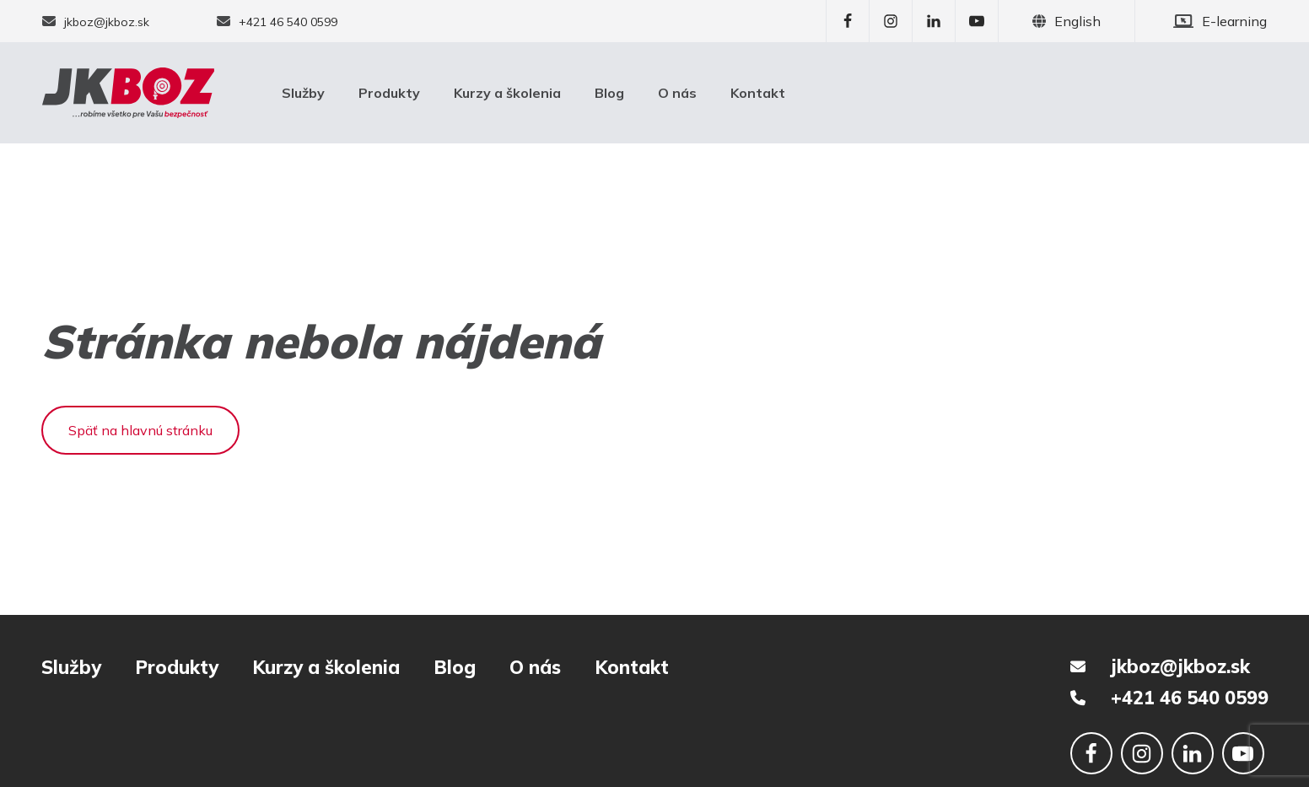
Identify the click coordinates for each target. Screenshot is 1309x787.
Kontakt (757, 92)
